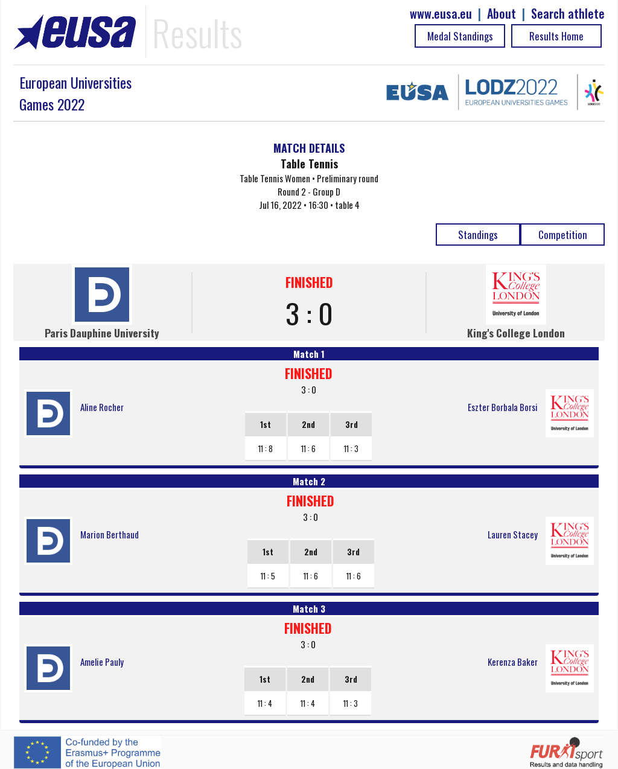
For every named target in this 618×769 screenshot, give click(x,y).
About (501, 13)
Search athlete (568, 13)
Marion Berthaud (109, 534)
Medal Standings (460, 35)
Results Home (556, 35)
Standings (478, 234)
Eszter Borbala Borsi (503, 406)
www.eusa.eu (441, 13)
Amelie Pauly (102, 661)
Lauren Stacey (513, 534)
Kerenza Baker (513, 661)
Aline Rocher (102, 406)
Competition (562, 234)
